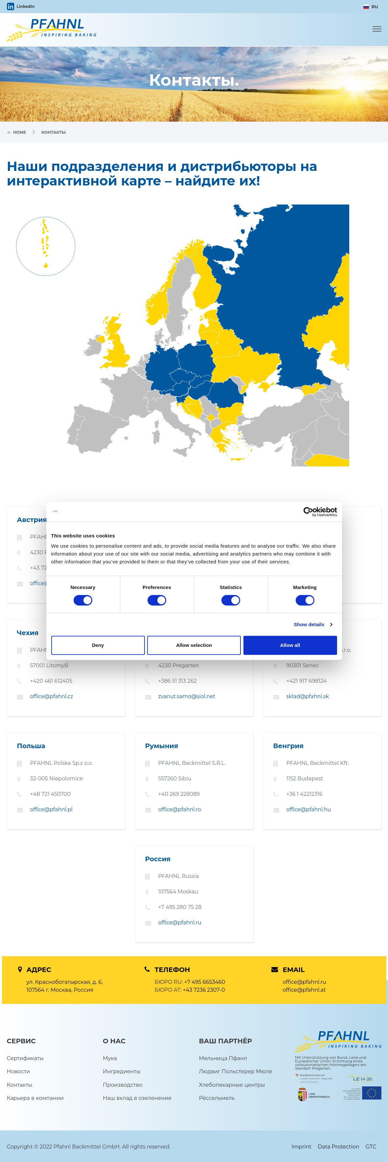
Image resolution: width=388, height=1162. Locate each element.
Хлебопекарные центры (232, 1083)
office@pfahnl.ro (179, 809)
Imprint (301, 1146)
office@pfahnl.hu (308, 809)
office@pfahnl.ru (180, 921)
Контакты (20, 1083)
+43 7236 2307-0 (204, 988)
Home (20, 132)
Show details (309, 624)
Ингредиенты (122, 1070)
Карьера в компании (35, 1097)
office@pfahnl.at (304, 988)
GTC (371, 1146)
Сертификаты (25, 1057)
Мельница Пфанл (223, 1057)
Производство (123, 1083)
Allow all (290, 645)
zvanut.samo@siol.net (187, 696)
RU (370, 6)
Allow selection (194, 645)
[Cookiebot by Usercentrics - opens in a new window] (308, 512)
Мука (110, 1057)
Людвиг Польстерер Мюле (235, 1070)
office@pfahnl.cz (52, 696)
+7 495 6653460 (204, 981)
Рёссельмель (217, 1097)
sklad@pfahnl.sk (308, 696)
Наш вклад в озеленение (137, 1097)
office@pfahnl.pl (51, 809)
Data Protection (338, 1146)
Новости (18, 1070)
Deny (98, 645)
